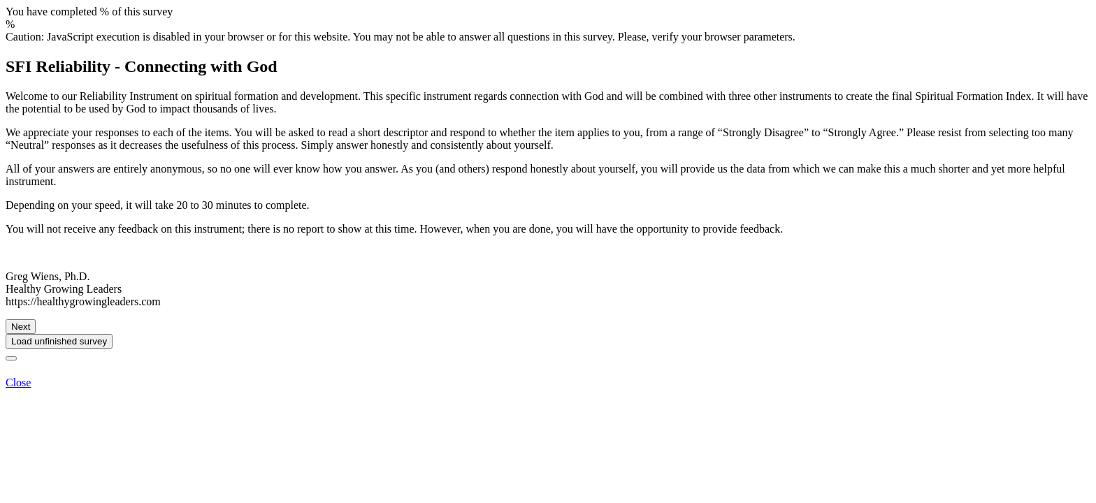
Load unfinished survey (59, 341)
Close (18, 382)
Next (20, 326)
